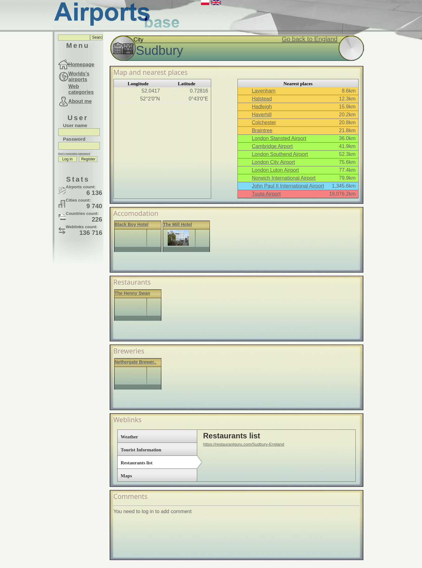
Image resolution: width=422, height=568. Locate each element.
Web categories (81, 89)
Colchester (264, 122)
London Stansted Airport (279, 138)
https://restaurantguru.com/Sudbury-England (243, 444)
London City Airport (273, 162)
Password (74, 139)
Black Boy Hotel (132, 224)
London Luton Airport (275, 170)
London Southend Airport (280, 154)
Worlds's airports (79, 76)
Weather (129, 436)
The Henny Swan (132, 293)
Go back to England (310, 39)
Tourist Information (141, 449)
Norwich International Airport (283, 178)
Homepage (81, 64)
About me (80, 101)
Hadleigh (262, 106)
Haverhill (261, 114)
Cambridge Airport (272, 146)
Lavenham (264, 91)
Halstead (262, 98)
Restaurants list (137, 462)
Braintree (262, 130)
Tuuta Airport (266, 194)
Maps (126, 475)
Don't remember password (74, 153)
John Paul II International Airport (288, 186)
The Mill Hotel (177, 224)
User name (75, 125)
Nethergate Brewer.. (136, 362)
